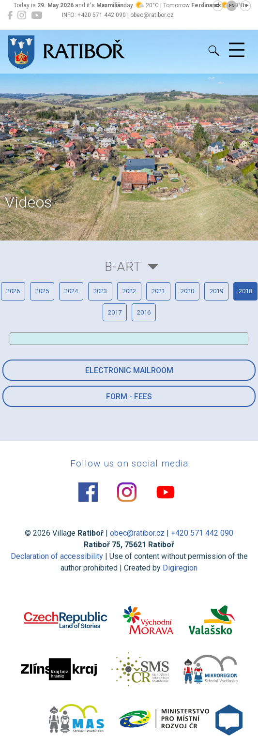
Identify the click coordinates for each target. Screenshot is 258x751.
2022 (129, 291)
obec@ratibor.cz (137, 533)
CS (218, 5)
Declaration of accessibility (57, 556)
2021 (158, 291)
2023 (100, 291)
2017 (114, 312)
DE (245, 5)
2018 (245, 291)
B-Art (123, 266)
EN (232, 5)
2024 (71, 291)
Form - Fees (129, 396)
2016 (144, 312)
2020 (187, 291)
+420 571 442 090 (202, 533)
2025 (42, 291)
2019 (216, 291)
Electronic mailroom (129, 370)
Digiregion (180, 567)
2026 (13, 291)
